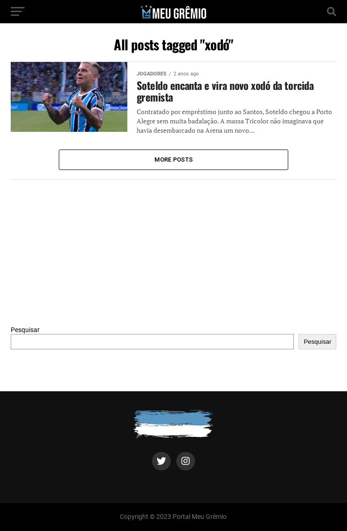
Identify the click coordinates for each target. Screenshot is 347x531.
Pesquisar (25, 330)
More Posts (173, 159)
